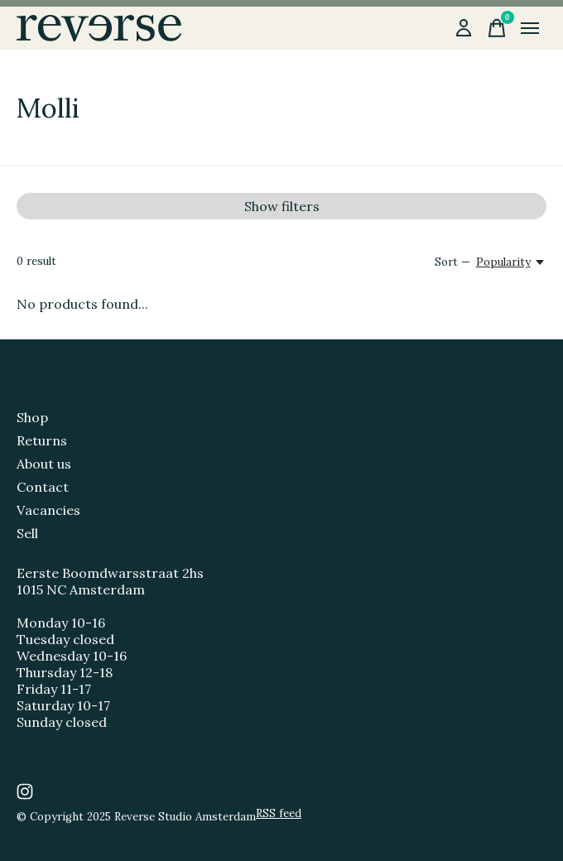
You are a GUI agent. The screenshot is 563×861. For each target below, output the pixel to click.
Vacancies (48, 510)
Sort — (452, 262)
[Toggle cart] (496, 28)
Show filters (282, 206)
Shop (32, 417)
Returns (42, 440)
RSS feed (278, 813)
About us (44, 463)
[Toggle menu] (529, 28)
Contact (43, 487)
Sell (27, 533)
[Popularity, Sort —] (511, 262)
